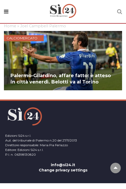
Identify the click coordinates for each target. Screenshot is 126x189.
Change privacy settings (63, 170)
